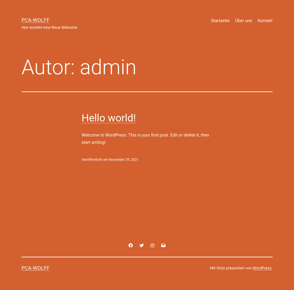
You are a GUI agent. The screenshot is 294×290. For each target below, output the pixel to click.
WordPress (262, 268)
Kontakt (265, 20)
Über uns (243, 20)
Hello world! (109, 118)
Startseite (220, 20)
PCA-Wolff (35, 20)
